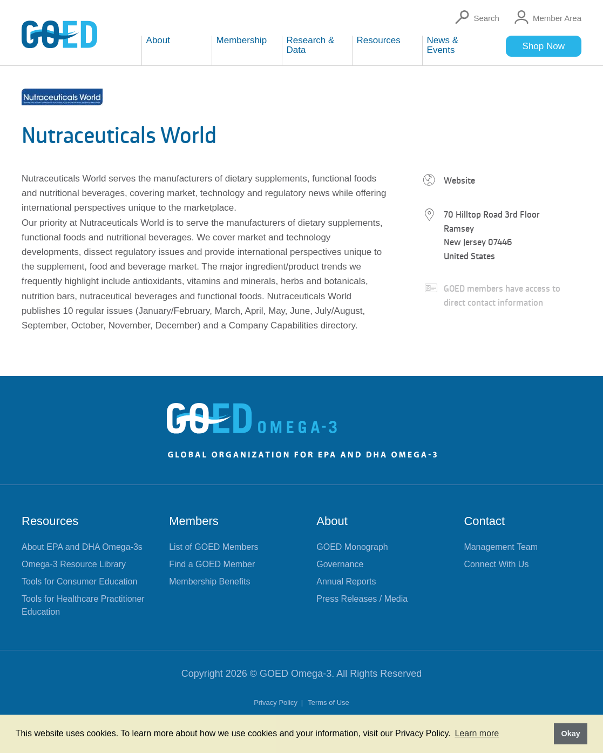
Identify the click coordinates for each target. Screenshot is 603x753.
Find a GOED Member (212, 564)
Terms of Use (328, 702)
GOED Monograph (352, 547)
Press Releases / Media (362, 598)
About (332, 521)
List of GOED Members (213, 547)
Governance (339, 564)
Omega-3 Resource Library (74, 564)
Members (194, 521)
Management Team (501, 547)
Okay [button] (570, 733)
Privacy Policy (277, 702)
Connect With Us (496, 564)
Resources (50, 521)
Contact (484, 521)
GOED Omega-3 (295, 673)
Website (459, 180)
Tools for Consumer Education (79, 581)
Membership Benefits (209, 581)
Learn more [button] (477, 733)
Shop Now (544, 46)
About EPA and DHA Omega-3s (82, 547)
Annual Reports (346, 581)
